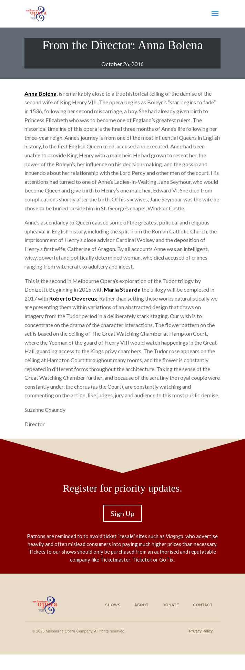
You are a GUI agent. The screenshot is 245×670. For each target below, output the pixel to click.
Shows (113, 605)
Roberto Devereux (73, 298)
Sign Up (122, 513)
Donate (170, 605)
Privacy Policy (201, 631)
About (141, 605)
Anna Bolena (40, 93)
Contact (203, 605)
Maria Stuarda (122, 289)
